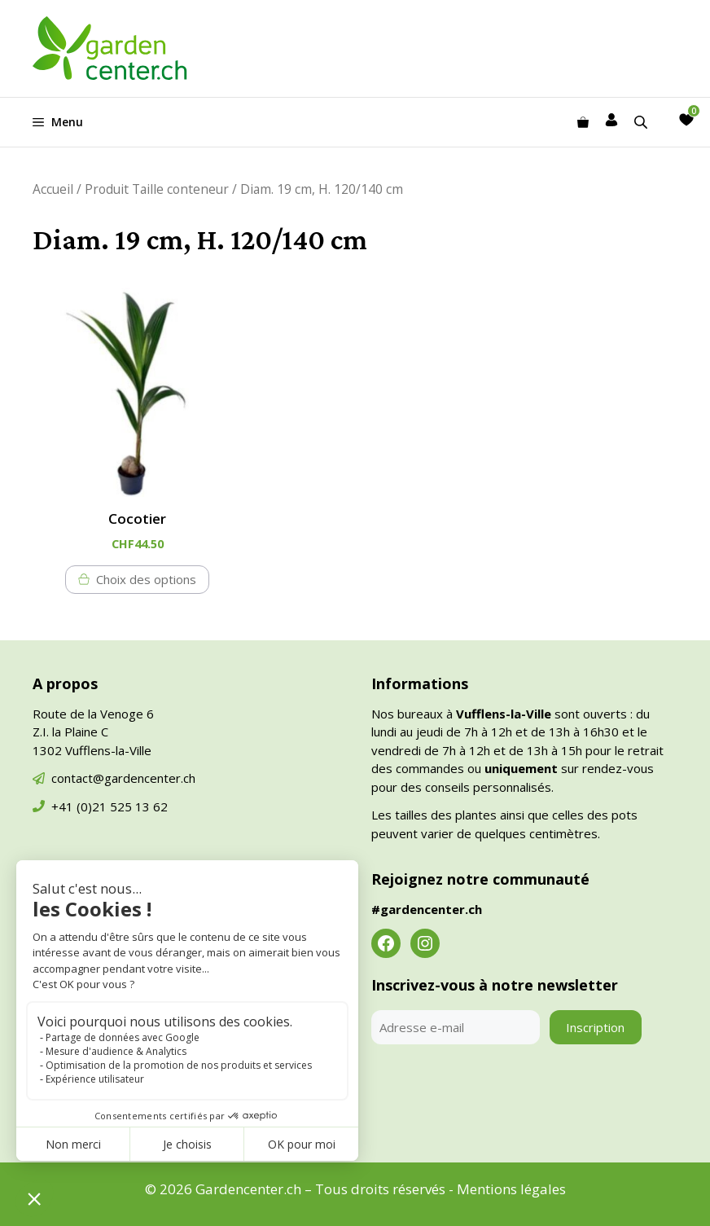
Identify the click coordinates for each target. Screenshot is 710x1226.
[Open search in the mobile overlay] (642, 122)
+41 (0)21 (80, 806)
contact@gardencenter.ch (123, 778)
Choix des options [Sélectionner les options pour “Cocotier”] (146, 579)
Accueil (53, 189)
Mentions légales (511, 1189)
